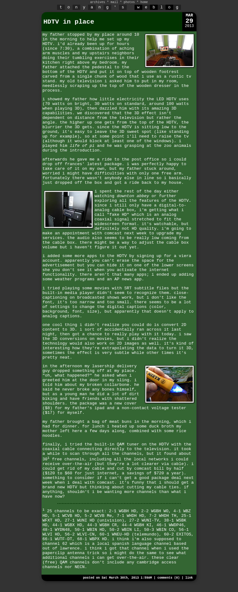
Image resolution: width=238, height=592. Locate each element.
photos (129, 2)
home (144, 2)
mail (114, 2)
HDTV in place (68, 21)
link (189, 578)
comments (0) (168, 578)
